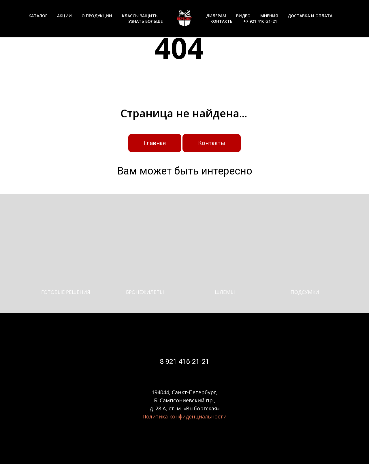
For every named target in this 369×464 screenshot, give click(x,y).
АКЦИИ (64, 15)
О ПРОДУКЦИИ (97, 15)
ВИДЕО (243, 15)
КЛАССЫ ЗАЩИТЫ (140, 15)
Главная (155, 143)
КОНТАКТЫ (222, 21)
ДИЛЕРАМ (216, 15)
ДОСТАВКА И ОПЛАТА (310, 15)
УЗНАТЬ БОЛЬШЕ (145, 21)
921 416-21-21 (186, 362)
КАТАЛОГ (38, 15)
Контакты (211, 143)
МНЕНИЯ (269, 15)
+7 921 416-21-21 (260, 21)
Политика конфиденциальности (184, 416)
